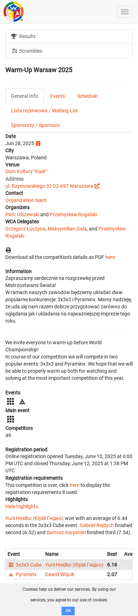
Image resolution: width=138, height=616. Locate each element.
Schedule (87, 96)
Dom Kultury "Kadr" (26, 171)
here (110, 257)
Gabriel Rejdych (97, 525)
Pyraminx (22, 574)
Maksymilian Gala (67, 229)
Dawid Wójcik (59, 574)
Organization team (26, 200)
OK (68, 611)
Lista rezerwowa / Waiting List (44, 110)
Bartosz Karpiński (66, 532)
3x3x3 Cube (24, 565)
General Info (24, 96)
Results (23, 36)
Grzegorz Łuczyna (25, 229)
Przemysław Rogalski (73, 214)
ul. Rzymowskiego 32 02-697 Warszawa (49, 186)
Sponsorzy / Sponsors (35, 125)
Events (57, 96)
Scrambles (26, 50)
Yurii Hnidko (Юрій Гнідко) (34, 518)
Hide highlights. (22, 506)
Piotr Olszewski (22, 214)
